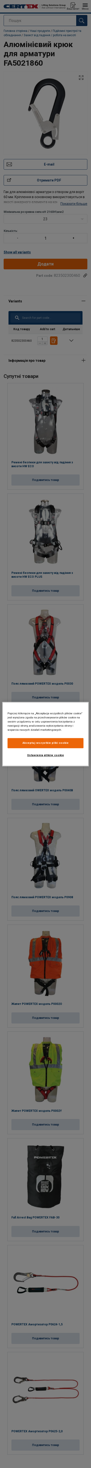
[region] (45, 734)
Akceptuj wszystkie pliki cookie (46, 742)
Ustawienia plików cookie (45, 755)
